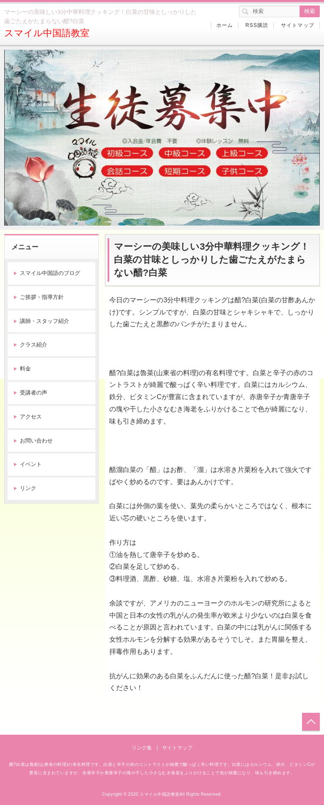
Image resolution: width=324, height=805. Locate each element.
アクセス (31, 416)
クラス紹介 (33, 344)
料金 (25, 368)
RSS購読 (257, 25)
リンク (28, 488)
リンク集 (142, 748)
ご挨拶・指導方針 (42, 297)
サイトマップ (297, 25)
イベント (31, 464)
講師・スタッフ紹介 (44, 321)
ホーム (224, 25)
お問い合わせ (36, 440)
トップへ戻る (311, 721)
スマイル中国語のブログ (50, 273)
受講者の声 (33, 392)
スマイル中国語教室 (46, 33)
